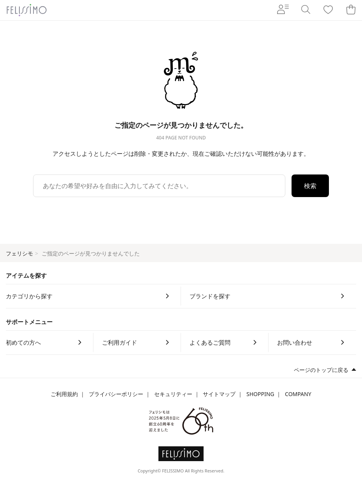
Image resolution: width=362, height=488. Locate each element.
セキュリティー (173, 394)
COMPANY (298, 394)
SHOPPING (260, 394)
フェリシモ (19, 253)
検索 (310, 185)
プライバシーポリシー (116, 394)
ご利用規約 (64, 394)
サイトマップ (219, 394)
